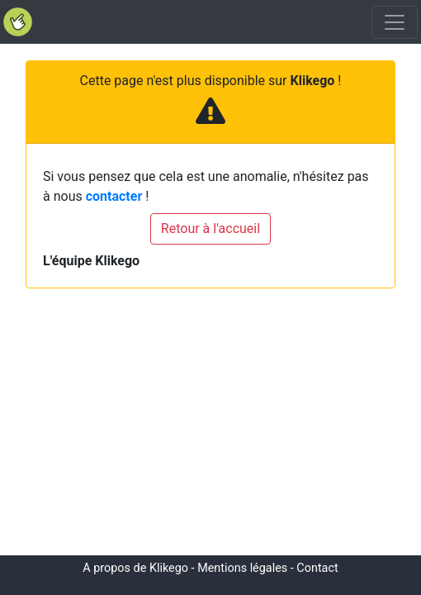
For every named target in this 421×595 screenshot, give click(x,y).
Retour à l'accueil (210, 228)
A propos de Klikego (135, 568)
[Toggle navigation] (394, 22)
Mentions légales (242, 568)
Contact (317, 568)
